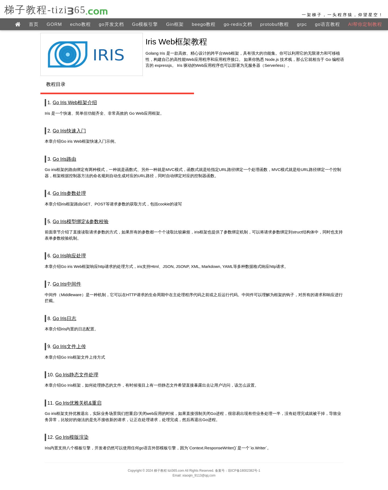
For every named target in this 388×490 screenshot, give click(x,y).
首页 (34, 24)
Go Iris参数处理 (69, 193)
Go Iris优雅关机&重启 (78, 403)
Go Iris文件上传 (69, 346)
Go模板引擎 (145, 24)
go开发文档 (111, 24)
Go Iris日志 (65, 318)
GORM (54, 24)
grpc (302, 24)
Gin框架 (174, 24)
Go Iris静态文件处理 (76, 374)
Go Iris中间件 (67, 284)
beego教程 (204, 24)
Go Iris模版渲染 (72, 437)
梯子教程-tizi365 (56, 10)
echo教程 (80, 24)
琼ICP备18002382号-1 (244, 470)
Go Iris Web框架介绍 (75, 102)
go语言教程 (327, 24)
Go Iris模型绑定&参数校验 (81, 221)
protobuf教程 (274, 24)
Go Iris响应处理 (69, 255)
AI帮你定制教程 (365, 24)
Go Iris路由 (65, 159)
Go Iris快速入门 (69, 131)
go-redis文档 (238, 24)
